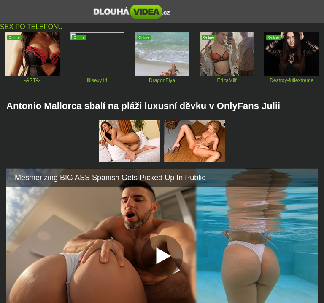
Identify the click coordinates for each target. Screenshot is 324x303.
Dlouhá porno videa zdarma (132, 12)
